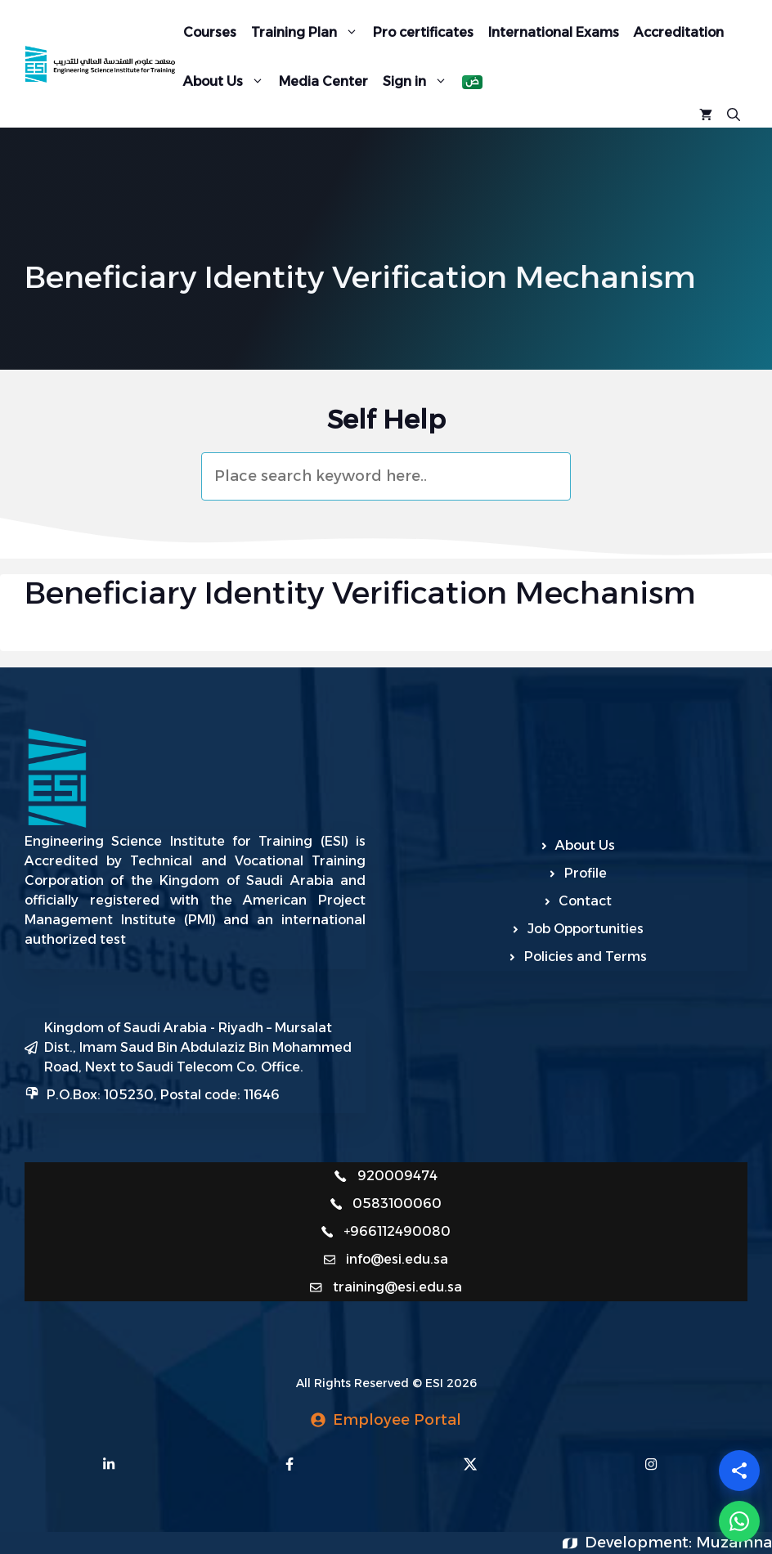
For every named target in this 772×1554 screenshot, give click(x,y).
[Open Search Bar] (733, 112)
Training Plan (308, 32)
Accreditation (679, 32)
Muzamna (734, 1543)
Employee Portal (397, 1420)
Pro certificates (423, 32)
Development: (640, 1543)
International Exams (553, 32)
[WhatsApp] (739, 1521)
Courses (209, 32)
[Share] (739, 1470)
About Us (227, 81)
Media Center (323, 81)
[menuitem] (472, 82)
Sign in (419, 81)
